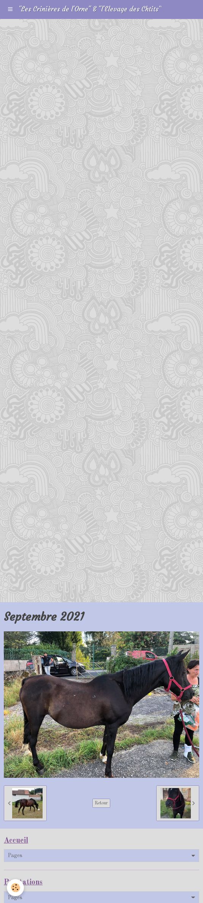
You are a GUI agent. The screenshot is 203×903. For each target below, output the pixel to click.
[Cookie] (15, 887)
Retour (101, 803)
